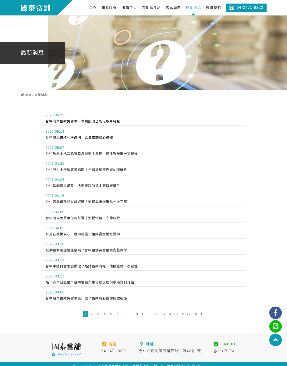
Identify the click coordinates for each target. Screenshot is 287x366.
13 (163, 314)
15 (176, 314)
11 (150, 314)
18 (195, 314)
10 (144, 314)
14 (169, 314)
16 (182, 314)
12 (156, 314)
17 (189, 314)
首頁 (26, 95)
